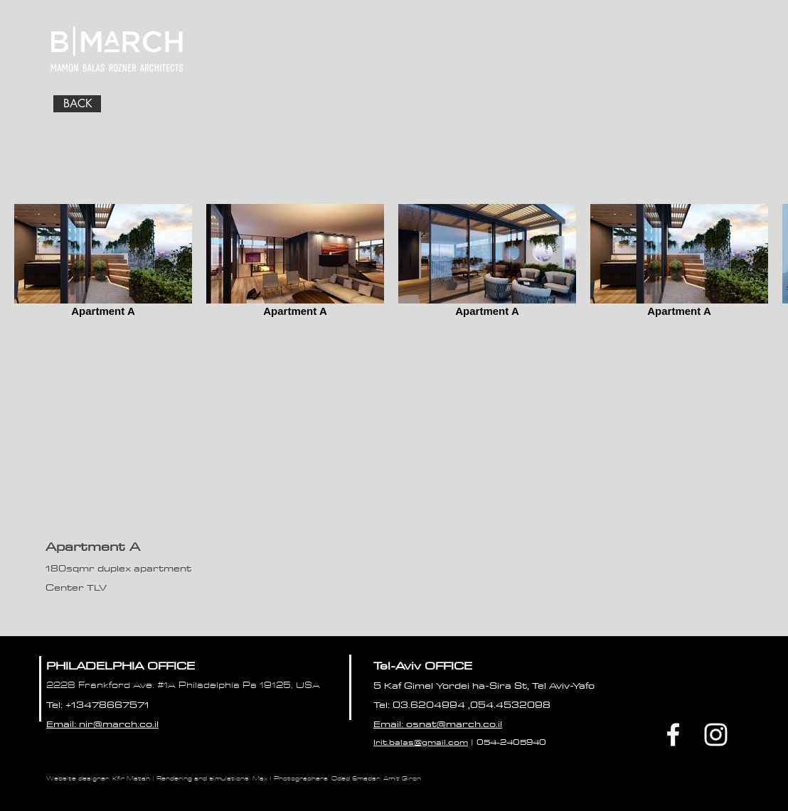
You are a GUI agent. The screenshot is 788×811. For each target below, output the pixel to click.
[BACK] (77, 103)
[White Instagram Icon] (716, 734)
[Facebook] (673, 734)
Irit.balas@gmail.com (420, 741)
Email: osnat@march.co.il (437, 723)
